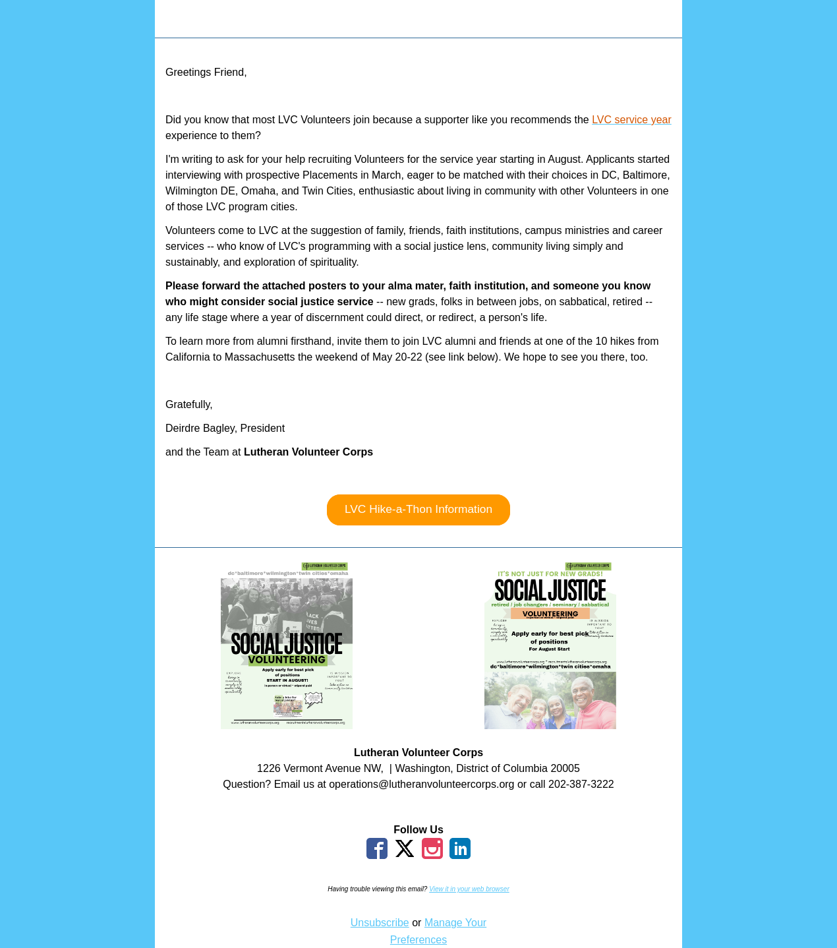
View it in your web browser (469, 889)
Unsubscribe (380, 922)
